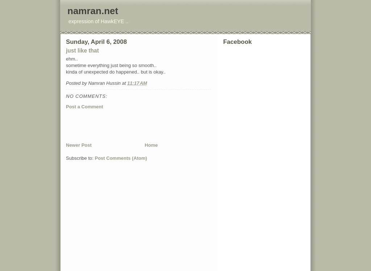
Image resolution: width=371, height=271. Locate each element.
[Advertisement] (150, 126)
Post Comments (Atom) (121, 158)
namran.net (92, 10)
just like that (82, 50)
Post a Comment (84, 106)
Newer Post (79, 145)
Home (151, 145)
